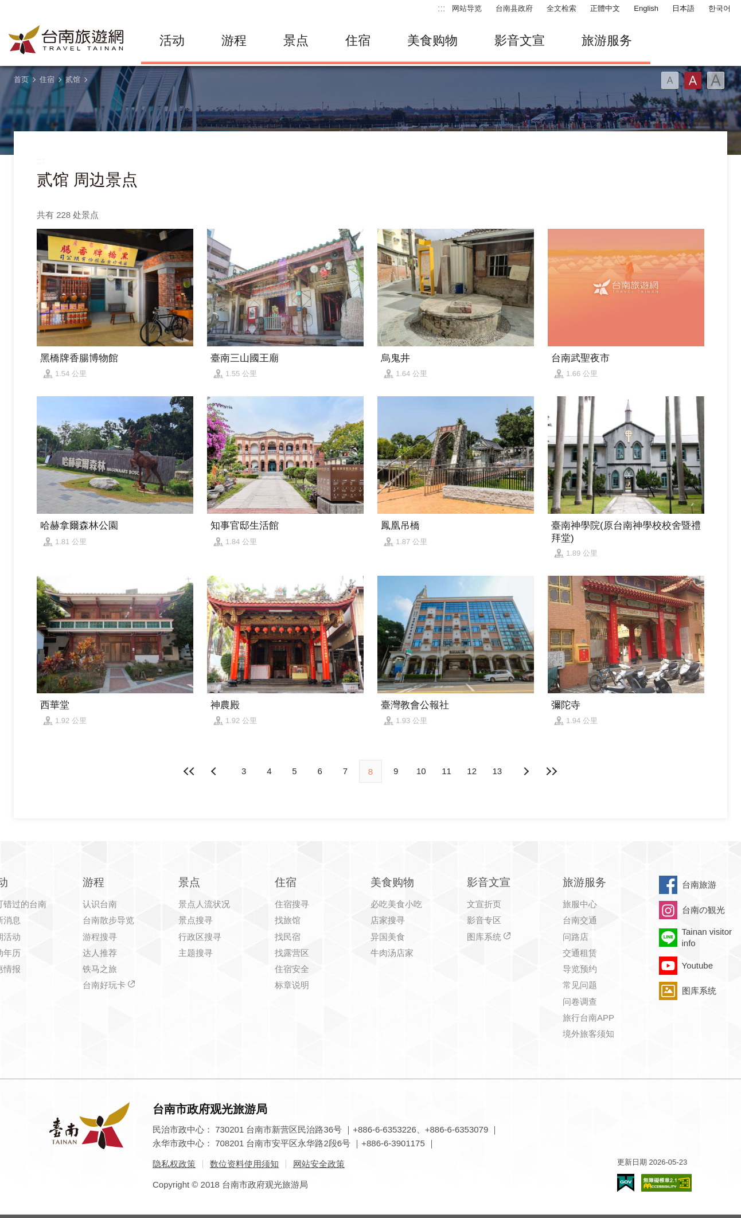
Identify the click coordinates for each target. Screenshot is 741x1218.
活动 (172, 40)
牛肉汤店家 (392, 953)
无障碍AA (666, 1183)
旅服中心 (580, 904)
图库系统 (484, 937)
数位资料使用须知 (244, 1164)
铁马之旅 (100, 969)
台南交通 (580, 920)
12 (472, 771)
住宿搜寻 (292, 904)
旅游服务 (607, 40)
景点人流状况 (204, 904)
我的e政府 (625, 1183)
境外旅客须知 (588, 1034)
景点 (296, 40)
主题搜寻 (195, 953)
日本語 (683, 8)
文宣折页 (484, 904)
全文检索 (561, 8)
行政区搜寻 (199, 937)
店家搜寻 (387, 920)
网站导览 (467, 8)
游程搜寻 (100, 937)
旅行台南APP (588, 1017)
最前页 (189, 771)
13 (497, 771)
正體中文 (605, 8)
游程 (234, 40)
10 (421, 771)
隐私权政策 (174, 1164)
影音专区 (484, 920)
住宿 (357, 40)
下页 (215, 771)
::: (441, 8)
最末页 (551, 771)
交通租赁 (580, 953)
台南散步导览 (108, 920)
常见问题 (580, 985)
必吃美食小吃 (396, 904)
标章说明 (292, 985)
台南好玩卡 (104, 985)
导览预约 (580, 969)
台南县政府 (514, 8)
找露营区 (292, 953)
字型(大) (715, 80)
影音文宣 (519, 40)
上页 (525, 771)
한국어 (719, 8)
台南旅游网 (66, 40)
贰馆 (72, 79)
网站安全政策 (319, 1164)
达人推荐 (100, 953)
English (646, 8)
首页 (21, 79)
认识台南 (100, 904)
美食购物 (432, 40)
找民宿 (288, 937)
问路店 (575, 937)
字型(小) (669, 80)
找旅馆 (288, 920)
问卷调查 (580, 1001)
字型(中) (692, 80)
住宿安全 (292, 969)
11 (446, 771)
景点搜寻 (195, 920)
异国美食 (387, 937)
